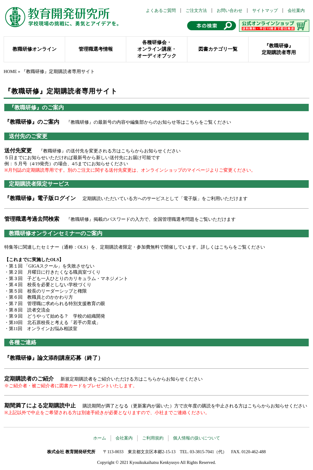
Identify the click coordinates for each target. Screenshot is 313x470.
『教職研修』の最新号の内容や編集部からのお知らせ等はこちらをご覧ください (148, 122)
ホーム (99, 438)
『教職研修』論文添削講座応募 (42, 358)
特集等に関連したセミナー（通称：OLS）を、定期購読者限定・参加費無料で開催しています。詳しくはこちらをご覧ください (134, 247)
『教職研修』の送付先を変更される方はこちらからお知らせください (110, 150)
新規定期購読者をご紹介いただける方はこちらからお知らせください (132, 379)
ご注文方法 (196, 10)
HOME (10, 71)
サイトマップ (265, 10)
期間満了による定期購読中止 (40, 406)
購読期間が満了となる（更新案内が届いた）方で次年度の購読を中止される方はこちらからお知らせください (195, 405)
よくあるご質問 (161, 10)
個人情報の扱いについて (196, 438)
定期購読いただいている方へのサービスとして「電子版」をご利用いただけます (165, 198)
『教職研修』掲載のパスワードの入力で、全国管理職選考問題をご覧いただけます (151, 219)
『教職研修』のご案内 (31, 122)
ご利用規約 (153, 438)
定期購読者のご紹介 (29, 379)
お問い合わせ (229, 10)
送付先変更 (18, 151)
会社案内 (296, 10)
